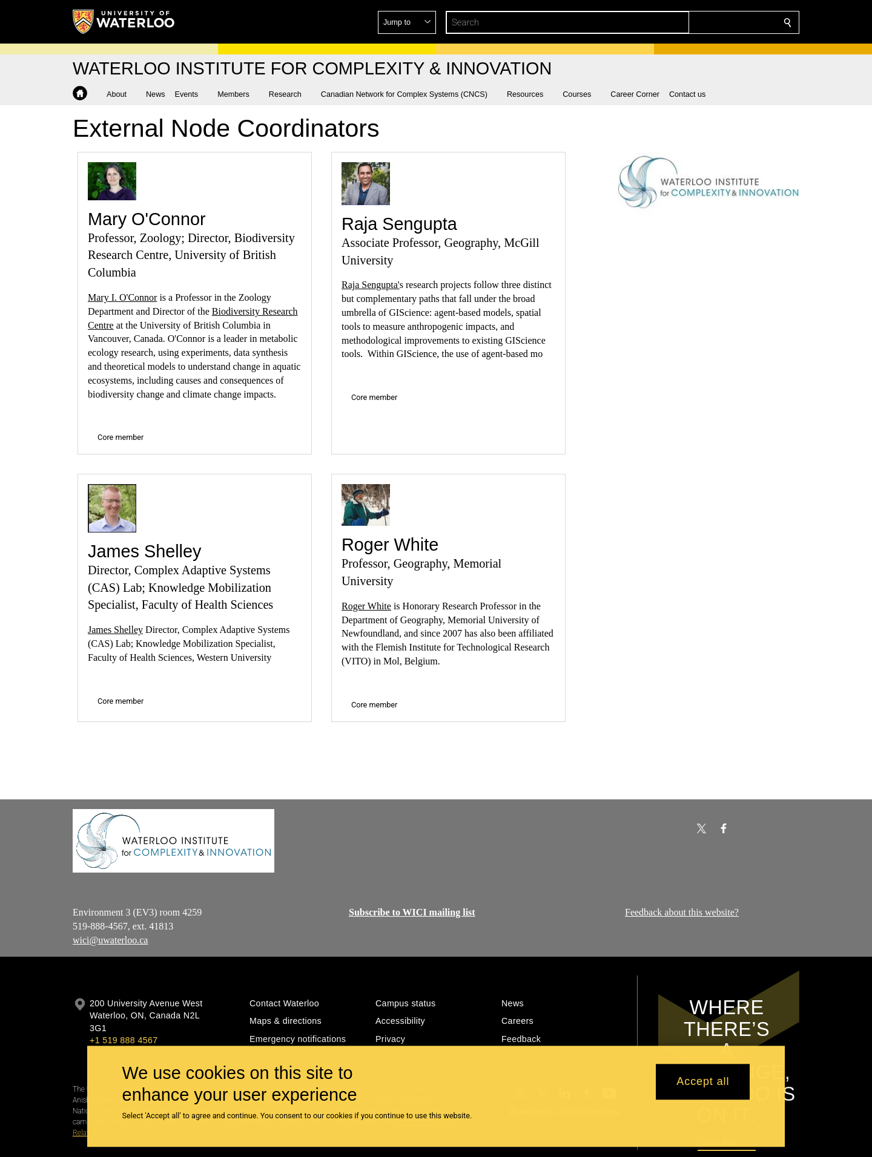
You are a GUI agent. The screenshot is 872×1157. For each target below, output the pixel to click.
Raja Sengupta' (371, 285)
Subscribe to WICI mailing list (412, 912)
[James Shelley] (112, 508)
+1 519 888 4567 (123, 1040)
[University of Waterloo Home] (124, 22)
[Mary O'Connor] (112, 181)
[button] (700, 22)
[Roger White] (366, 505)
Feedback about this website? (682, 912)
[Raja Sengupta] (366, 183)
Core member (120, 437)
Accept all (702, 1082)
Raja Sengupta (399, 224)
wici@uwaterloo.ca (110, 939)
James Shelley (144, 551)
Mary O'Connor (147, 219)
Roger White (390, 544)
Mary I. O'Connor (122, 297)
